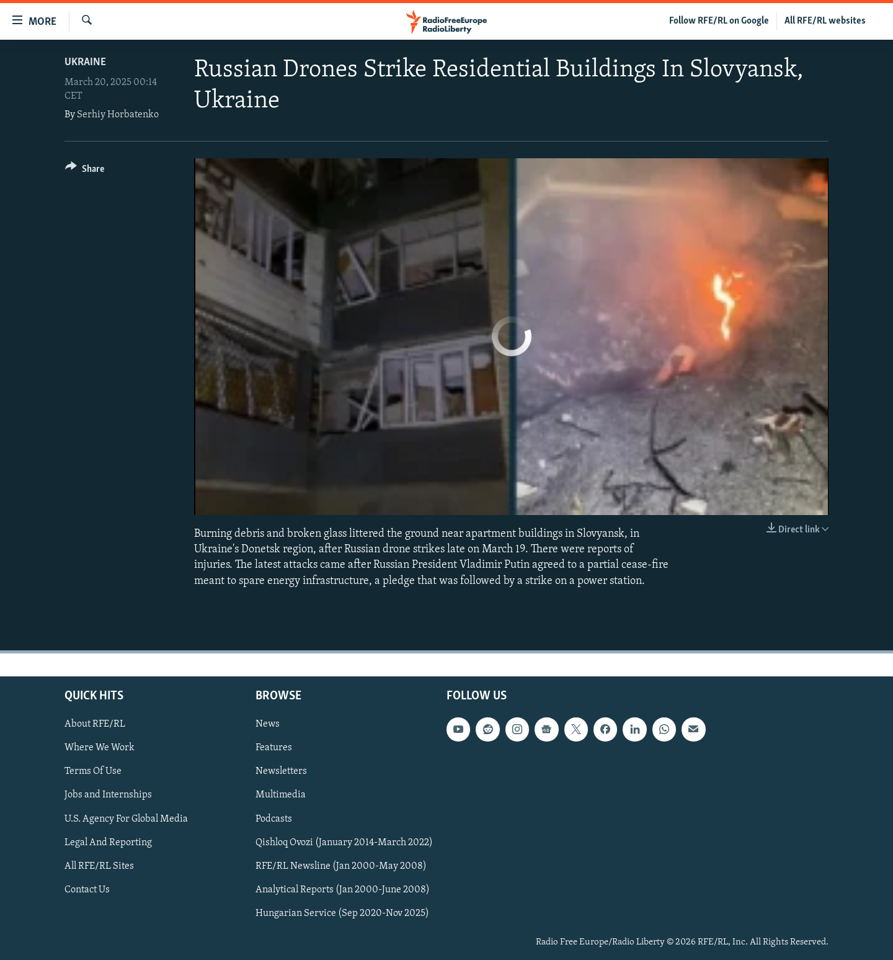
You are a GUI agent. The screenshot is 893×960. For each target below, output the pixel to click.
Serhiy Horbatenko (118, 115)
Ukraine (85, 62)
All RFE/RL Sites (99, 866)
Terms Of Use (93, 771)
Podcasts (273, 818)
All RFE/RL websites (825, 21)
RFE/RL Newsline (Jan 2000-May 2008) (341, 866)
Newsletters (281, 771)
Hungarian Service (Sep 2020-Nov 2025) (342, 913)
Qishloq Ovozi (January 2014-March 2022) (344, 842)
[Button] (84, 171)
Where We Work (99, 748)
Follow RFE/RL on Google (719, 21)
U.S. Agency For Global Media (126, 818)
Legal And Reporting (108, 842)
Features (273, 748)
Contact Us (87, 889)
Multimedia (280, 795)
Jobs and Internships (108, 795)
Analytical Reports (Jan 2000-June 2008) (342, 889)
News (267, 724)
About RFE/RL (94, 724)
